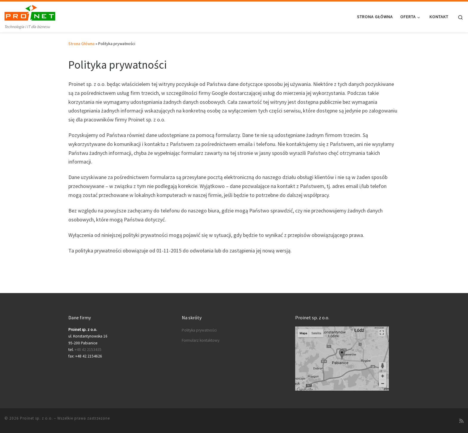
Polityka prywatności (199, 330)
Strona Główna (81, 43)
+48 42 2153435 (88, 349)
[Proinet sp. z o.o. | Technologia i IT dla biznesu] (29, 12)
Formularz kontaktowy (200, 340)
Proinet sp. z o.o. (36, 418)
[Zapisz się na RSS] (461, 420)
